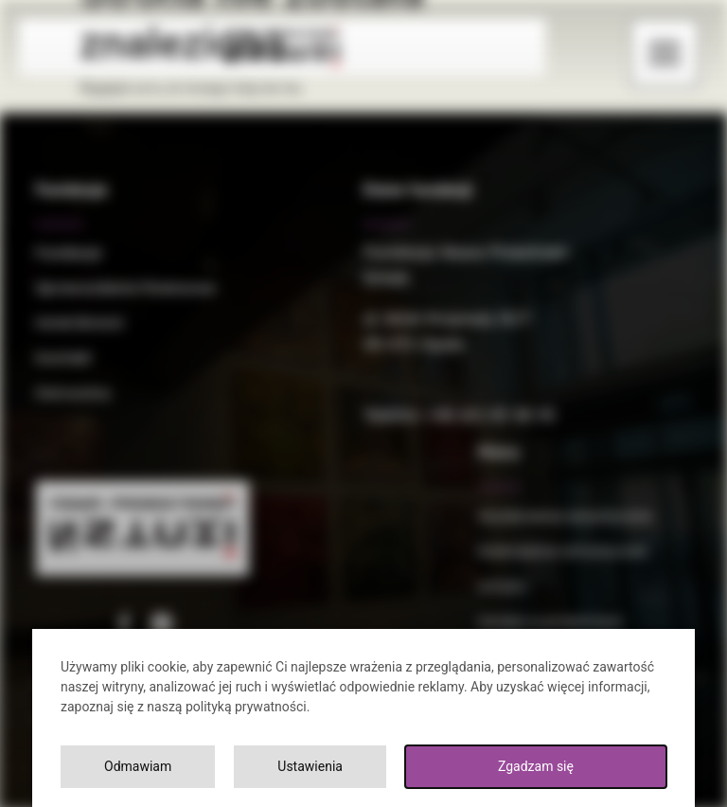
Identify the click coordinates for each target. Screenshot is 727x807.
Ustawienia (310, 766)
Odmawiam (137, 766)
